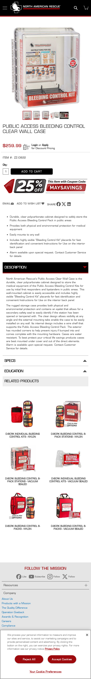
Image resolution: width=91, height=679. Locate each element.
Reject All (29, 659)
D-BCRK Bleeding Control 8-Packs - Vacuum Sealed (68, 527)
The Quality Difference (14, 607)
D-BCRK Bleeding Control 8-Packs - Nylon (22, 527)
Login (35, 144)
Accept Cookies (62, 659)
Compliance (8, 625)
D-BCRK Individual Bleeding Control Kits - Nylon (23, 435)
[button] (36, 115)
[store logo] (36, 8)
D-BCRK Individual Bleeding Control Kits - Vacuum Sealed (68, 480)
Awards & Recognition (15, 616)
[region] (45, 654)
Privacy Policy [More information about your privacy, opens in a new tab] (52, 648)
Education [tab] (13, 371)
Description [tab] (15, 267)
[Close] (87, 635)
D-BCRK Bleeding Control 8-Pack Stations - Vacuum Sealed (22, 481)
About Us (7, 598)
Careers (6, 621)
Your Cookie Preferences (46, 671)
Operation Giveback (13, 612)
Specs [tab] (9, 361)
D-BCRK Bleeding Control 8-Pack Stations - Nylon (68, 435)
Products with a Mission (16, 603)
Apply (45, 144)
